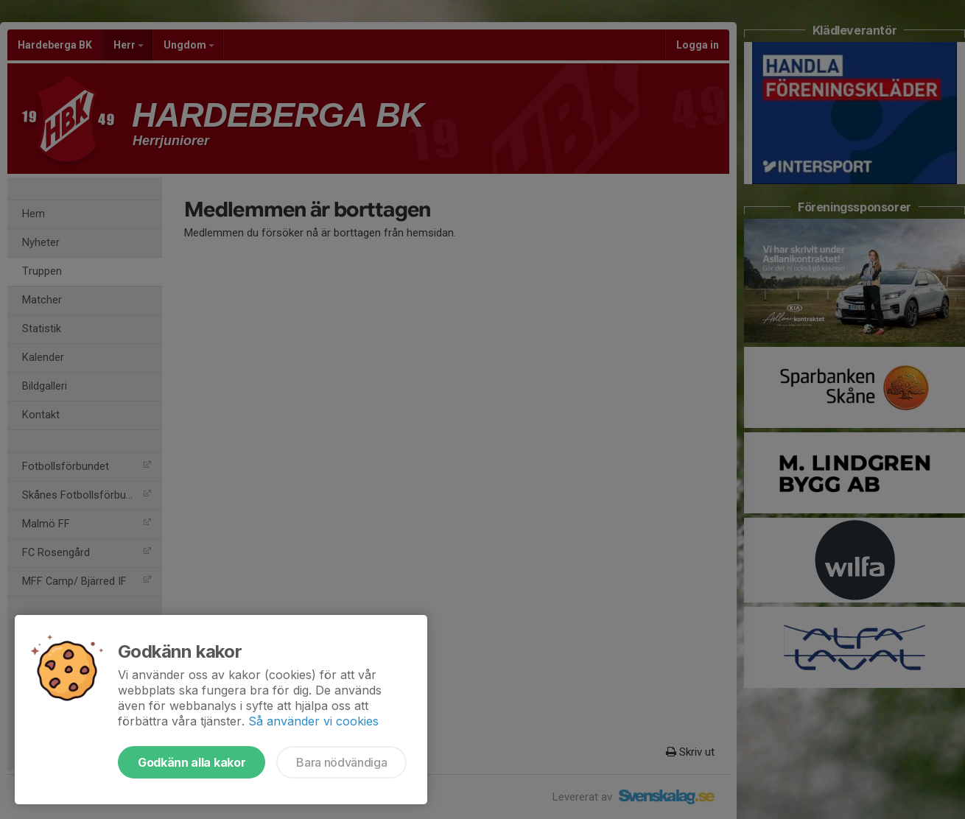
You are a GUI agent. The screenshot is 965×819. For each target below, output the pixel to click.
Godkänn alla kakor (191, 762)
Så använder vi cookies (313, 721)
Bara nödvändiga (341, 762)
